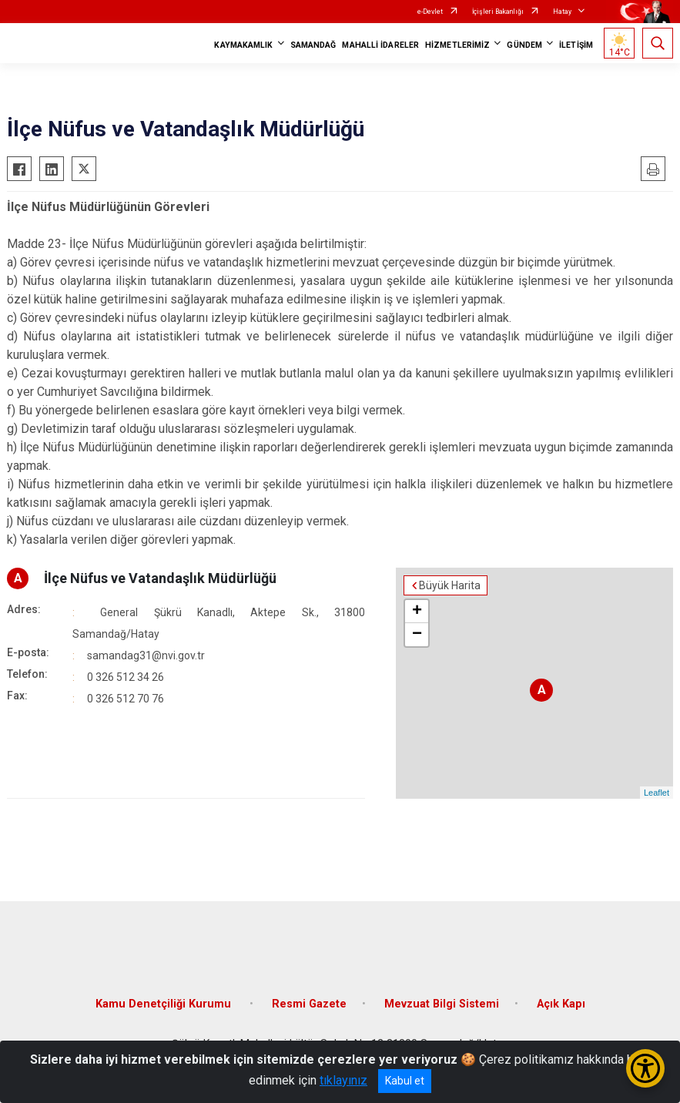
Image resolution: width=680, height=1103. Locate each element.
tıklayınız (343, 1080)
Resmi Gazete (309, 1004)
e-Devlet (430, 11)
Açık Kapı (561, 1004)
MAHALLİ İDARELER (380, 45)
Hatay (562, 11)
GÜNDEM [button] (524, 45)
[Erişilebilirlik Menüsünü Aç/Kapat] (645, 1068)
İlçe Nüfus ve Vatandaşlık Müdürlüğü (160, 578)
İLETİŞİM (576, 45)
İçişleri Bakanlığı (498, 11)
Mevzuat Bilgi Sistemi (441, 1004)
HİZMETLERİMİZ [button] (457, 45)
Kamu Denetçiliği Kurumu (164, 1004)
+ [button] (417, 611)
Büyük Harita (450, 585)
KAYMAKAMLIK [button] (243, 45)
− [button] (417, 634)
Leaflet (656, 792)
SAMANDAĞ (313, 45)
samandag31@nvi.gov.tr (146, 655)
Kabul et (404, 1081)
